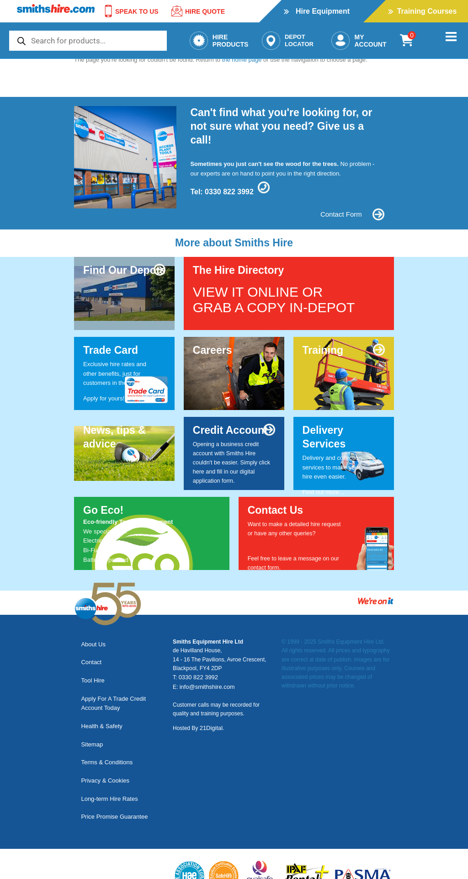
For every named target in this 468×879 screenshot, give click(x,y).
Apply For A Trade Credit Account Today (111, 686)
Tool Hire (90, 668)
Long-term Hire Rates (107, 756)
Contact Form (332, 214)
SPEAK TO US (130, 11)
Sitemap (90, 717)
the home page (242, 59)
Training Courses (427, 11)
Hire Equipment (323, 11)
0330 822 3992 (229, 192)
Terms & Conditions (104, 730)
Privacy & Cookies (103, 743)
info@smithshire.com (205, 685)
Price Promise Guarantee (112, 769)
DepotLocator (288, 41)
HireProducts (219, 41)
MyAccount (358, 41)
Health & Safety (99, 703)
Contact (89, 654)
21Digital (210, 726)
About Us (91, 641)
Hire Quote (197, 11)
